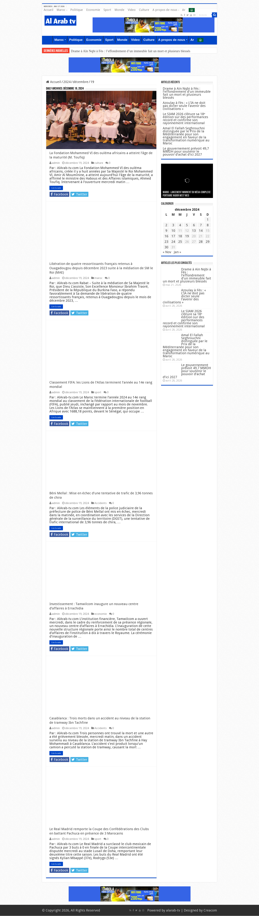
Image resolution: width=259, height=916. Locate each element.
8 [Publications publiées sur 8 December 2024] (208, 225)
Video (132, 10)
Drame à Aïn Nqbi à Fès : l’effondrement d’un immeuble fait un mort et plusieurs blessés (130, 51)
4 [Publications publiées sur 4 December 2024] (180, 225)
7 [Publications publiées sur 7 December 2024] (201, 225)
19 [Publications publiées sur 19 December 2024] (187, 236)
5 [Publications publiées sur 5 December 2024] (187, 225)
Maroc (61, 10)
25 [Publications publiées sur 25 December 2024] (180, 242)
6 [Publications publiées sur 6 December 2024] (194, 225)
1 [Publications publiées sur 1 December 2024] (208, 220)
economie (100, 614)
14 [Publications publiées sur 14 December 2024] (201, 231)
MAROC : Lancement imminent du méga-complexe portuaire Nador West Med (187, 194)
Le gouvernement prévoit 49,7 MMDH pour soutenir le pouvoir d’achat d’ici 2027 (186, 151)
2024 (67, 82)
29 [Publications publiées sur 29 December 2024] (207, 242)
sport (97, 392)
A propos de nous (165, 10)
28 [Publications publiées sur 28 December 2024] (201, 242)
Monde (119, 10)
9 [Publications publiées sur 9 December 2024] (166, 231)
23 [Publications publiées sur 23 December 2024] (166, 242)
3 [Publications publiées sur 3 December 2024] (173, 225)
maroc (98, 278)
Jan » (177, 252)
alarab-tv (173, 910)
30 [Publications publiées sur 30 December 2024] (166, 247)
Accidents (100, 503)
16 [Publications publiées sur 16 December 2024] (166, 236)
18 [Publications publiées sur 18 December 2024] (180, 236)
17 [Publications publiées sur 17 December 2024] (173, 236)
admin (56, 163)
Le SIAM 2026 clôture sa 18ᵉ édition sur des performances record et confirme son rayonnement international (185, 118)
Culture (144, 10)
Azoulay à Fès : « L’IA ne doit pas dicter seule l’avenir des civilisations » (184, 106)
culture (98, 163)
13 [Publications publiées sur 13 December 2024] (194, 231)
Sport (107, 10)
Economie (93, 10)
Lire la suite (56, 188)
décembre (80, 82)
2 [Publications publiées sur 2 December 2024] (166, 225)
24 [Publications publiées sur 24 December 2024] (173, 242)
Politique (76, 10)
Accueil (48, 10)
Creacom (210, 910)
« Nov (167, 252)
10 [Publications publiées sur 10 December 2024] (173, 231)
